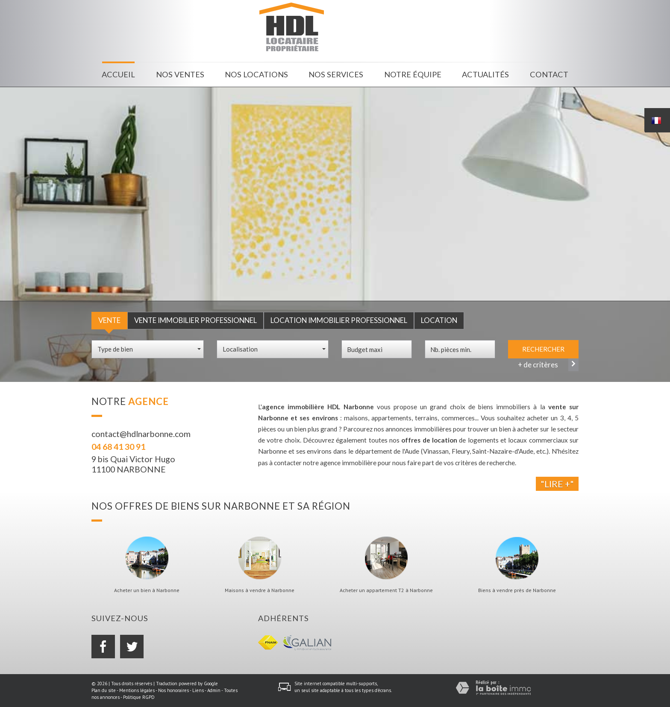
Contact (549, 74)
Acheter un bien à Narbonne (146, 590)
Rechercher (543, 349)
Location (439, 320)
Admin (213, 690)
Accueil (118, 74)
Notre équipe (412, 74)
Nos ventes (180, 74)
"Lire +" (557, 483)
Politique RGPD (139, 697)
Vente (109, 320)
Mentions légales (137, 690)
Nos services (336, 74)
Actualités (485, 74)
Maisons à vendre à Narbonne (259, 590)
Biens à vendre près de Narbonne (517, 590)
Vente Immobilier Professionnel (195, 320)
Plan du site (103, 690)
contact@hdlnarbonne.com (141, 434)
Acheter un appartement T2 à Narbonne (386, 590)
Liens (198, 690)
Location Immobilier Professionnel (338, 320)
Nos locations (256, 74)
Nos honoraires (173, 690)
